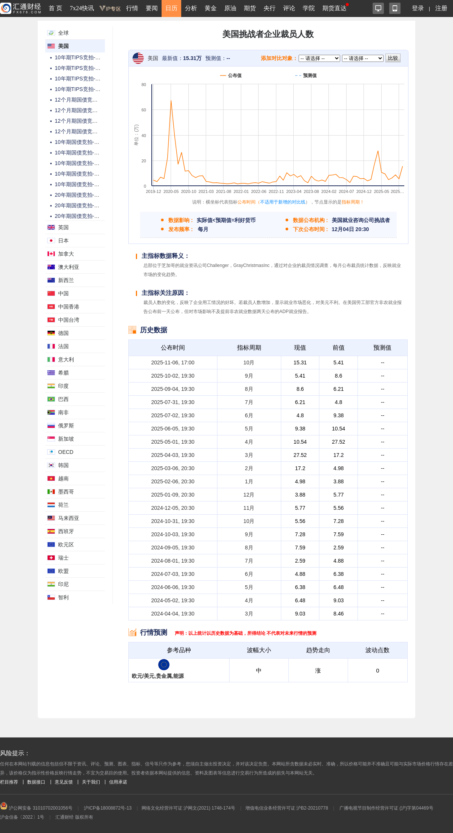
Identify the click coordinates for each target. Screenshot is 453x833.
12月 (249, 495)
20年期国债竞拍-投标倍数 (85, 216)
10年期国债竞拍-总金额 (82, 142)
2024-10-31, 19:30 (172, 521)
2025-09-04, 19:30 (172, 389)
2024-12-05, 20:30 (172, 508)
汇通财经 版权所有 (74, 817)
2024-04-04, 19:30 (172, 614)
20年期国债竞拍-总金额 (82, 195)
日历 (171, 8)
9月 (249, 376)
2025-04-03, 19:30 (172, 455)
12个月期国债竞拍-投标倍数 (87, 121)
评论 (289, 8)
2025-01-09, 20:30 (172, 495)
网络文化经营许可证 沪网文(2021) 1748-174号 (188, 808)
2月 (249, 468)
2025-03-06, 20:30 (172, 468)
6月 (249, 415)
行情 (132, 8)
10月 (249, 362)
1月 (249, 481)
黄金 (211, 8)
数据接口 (36, 782)
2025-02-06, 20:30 (172, 481)
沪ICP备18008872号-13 (108, 808)
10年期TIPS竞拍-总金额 (83, 57)
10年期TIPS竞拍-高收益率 (85, 68)
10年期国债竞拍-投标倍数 (85, 163)
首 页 (55, 8)
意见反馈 (64, 782)
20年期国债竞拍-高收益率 (85, 205)
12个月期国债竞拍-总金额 (85, 100)
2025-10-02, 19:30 (172, 376)
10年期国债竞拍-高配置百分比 (90, 174)
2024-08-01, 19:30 (172, 561)
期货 (250, 8)
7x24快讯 (82, 8)
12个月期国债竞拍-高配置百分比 (93, 131)
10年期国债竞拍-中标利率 (85, 184)
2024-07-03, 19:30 (172, 574)
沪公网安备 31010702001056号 (36, 808)
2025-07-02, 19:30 (172, 415)
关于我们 (91, 782)
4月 (249, 442)
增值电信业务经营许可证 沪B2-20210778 (286, 808)
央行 (269, 8)
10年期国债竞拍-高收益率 (85, 153)
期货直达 (334, 8)
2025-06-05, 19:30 (172, 429)
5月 (249, 429)
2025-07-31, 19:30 (172, 402)
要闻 (152, 8)
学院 (309, 8)
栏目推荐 (9, 782)
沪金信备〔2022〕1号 (22, 817)
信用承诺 (118, 782)
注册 (441, 8)
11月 (249, 508)
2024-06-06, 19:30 (172, 587)
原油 (230, 8)
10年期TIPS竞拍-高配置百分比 (91, 89)
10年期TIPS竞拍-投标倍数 (85, 79)
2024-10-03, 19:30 (172, 534)
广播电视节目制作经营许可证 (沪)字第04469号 (386, 808)
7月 (249, 402)
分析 (191, 8)
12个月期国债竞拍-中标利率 (87, 110)
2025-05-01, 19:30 (172, 442)
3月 (249, 455)
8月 (249, 389)
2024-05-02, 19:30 (172, 600)
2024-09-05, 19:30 (172, 548)
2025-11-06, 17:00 (172, 362)
